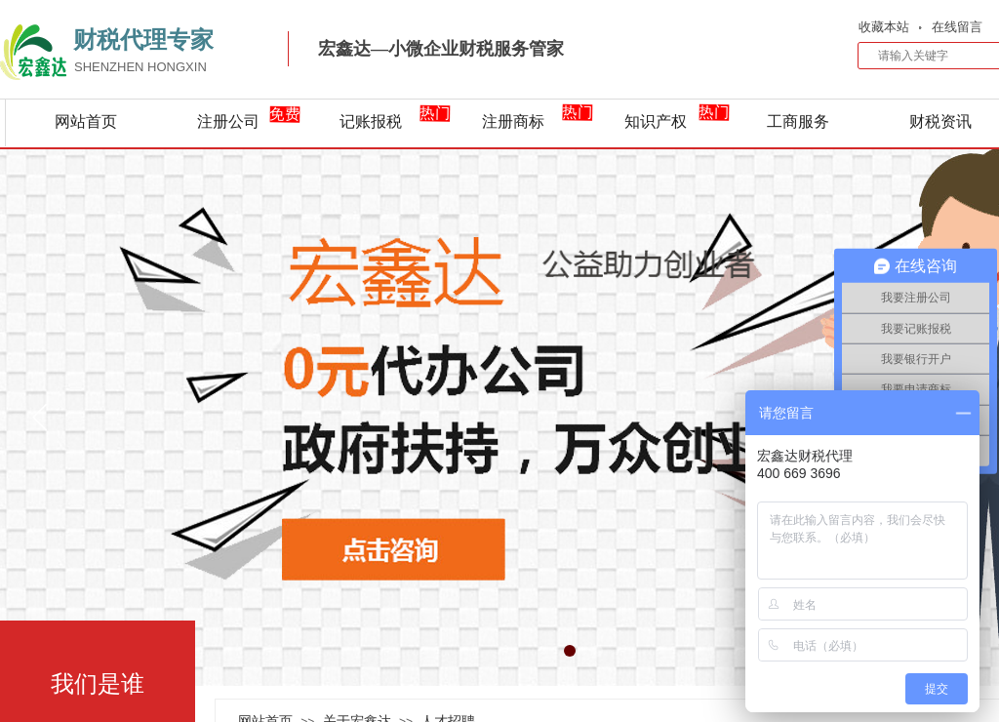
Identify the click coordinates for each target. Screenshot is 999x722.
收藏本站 (884, 27)
